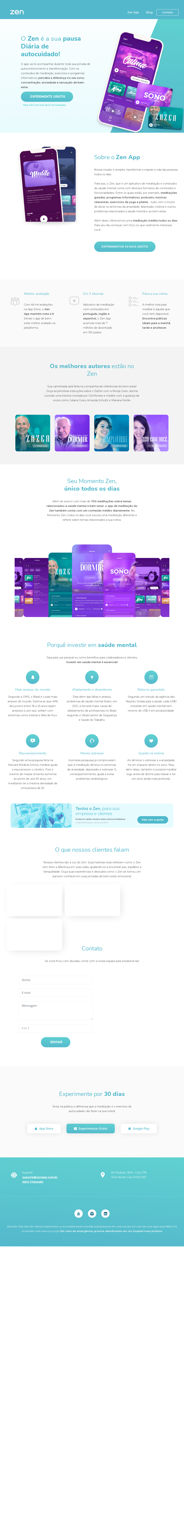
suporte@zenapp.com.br (40, 1176)
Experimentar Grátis (90, 1128)
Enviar (56, 1042)
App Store (44, 1128)
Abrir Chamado (32, 1181)
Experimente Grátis (47, 97)
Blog (149, 12)
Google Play (138, 1128)
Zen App (133, 12)
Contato (167, 12)
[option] (63, 587)
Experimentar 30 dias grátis (125, 247)
